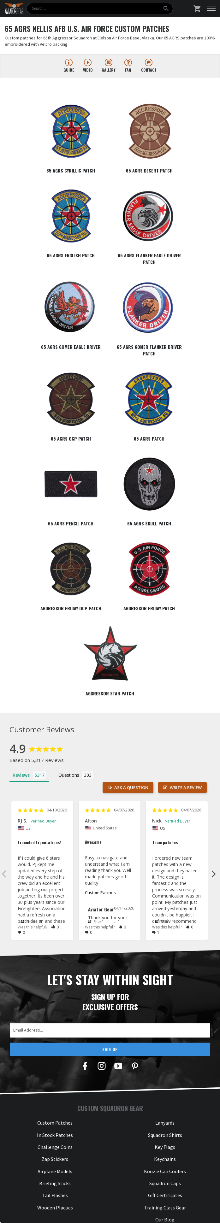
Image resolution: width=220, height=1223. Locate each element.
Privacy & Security (134, 1212)
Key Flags (165, 927)
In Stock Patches (55, 915)
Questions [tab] (68, 555)
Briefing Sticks (55, 963)
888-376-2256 (165, 1031)
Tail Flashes (55, 975)
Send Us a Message (165, 1073)
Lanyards (165, 903)
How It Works (54, 1044)
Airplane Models (55, 951)
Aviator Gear (69, 1212)
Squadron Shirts (165, 915)
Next (213, 653)
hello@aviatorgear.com (165, 1061)
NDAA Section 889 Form (55, 1080)
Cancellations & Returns (55, 1092)
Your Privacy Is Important (55, 1104)
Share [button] (28, 702)
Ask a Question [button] (131, 568)
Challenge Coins (55, 927)
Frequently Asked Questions (55, 1068)
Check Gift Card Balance (55, 1128)
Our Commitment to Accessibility (55, 1116)
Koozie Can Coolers (165, 951)
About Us (55, 1031)
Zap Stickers (55, 939)
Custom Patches (100, 672)
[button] (55, 707)
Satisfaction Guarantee (55, 1056)
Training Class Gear (165, 987)
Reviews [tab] (21, 555)
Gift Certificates (165, 975)
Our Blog (165, 1000)
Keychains (165, 939)
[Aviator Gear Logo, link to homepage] (14, 9)
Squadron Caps (165, 963)
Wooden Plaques (55, 987)
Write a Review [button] (186, 568)
